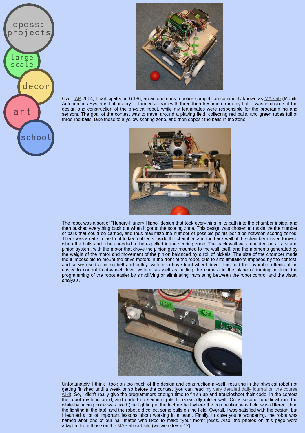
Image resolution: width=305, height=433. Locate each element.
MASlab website (134, 425)
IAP (77, 98)
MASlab (272, 98)
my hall (241, 103)
